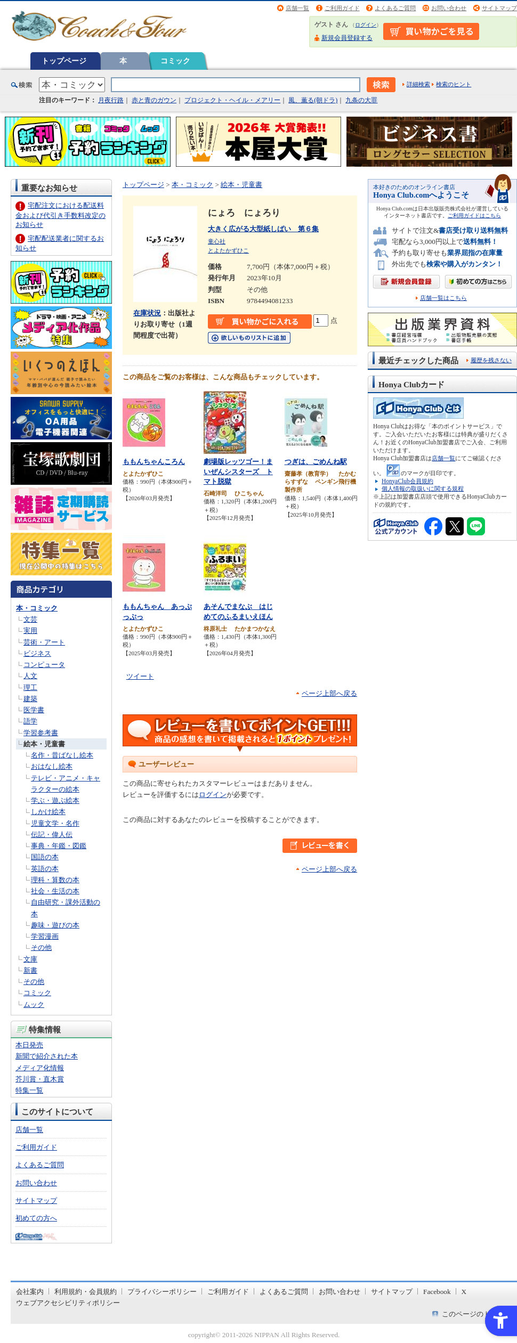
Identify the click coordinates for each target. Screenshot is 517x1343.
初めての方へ (36, 1218)
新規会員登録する (347, 38)
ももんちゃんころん (154, 462)
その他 (41, 947)
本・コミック (37, 608)
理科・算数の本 (55, 880)
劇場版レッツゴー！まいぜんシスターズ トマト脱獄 (238, 471)
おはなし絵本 (51, 766)
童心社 (216, 241)
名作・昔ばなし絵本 (62, 755)
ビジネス (37, 653)
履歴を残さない (491, 360)
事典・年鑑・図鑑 (58, 846)
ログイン (365, 25)
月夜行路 (111, 100)
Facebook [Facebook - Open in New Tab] (437, 1292)
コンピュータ (44, 665)
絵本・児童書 (44, 744)
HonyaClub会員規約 (407, 481)
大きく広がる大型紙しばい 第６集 (263, 229)
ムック (33, 1004)
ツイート (140, 676)
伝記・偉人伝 (51, 835)
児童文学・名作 (55, 823)
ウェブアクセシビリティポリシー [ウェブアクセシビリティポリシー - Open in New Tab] (68, 1303)
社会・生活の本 (55, 891)
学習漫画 (45, 936)
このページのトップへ (476, 1314)
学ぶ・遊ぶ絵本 (55, 800)
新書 (30, 970)
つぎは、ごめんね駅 (316, 462)
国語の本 (45, 857)
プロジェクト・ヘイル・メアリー (232, 100)
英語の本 (45, 869)
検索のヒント (453, 84)
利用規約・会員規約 (85, 1292)
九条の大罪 (361, 100)
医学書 (33, 710)
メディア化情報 (39, 1068)
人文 (30, 676)
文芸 (30, 619)
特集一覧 (29, 1090)
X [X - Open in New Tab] (464, 1292)
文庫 (30, 959)
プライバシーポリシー (162, 1292)
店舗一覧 (297, 8)
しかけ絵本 (48, 812)
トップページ (64, 60)
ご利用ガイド (342, 8)
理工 (30, 687)
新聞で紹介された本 (46, 1056)
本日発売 (29, 1045)
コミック (175, 60)
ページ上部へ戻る (329, 693)
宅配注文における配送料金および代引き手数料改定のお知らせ (60, 215)
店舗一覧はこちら (443, 298)
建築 (30, 699)
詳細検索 (418, 84)
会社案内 (30, 1292)
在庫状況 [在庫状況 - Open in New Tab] (147, 313)
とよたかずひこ (228, 250)
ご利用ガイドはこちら (474, 215)
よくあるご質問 (395, 8)
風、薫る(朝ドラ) (312, 100)
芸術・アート (44, 642)
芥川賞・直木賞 (39, 1079)
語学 (30, 721)
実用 (30, 630)
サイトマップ (499, 8)
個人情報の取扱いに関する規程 (423, 488)
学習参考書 (40, 733)
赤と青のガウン (154, 100)
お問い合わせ (448, 8)
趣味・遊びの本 (55, 925)
